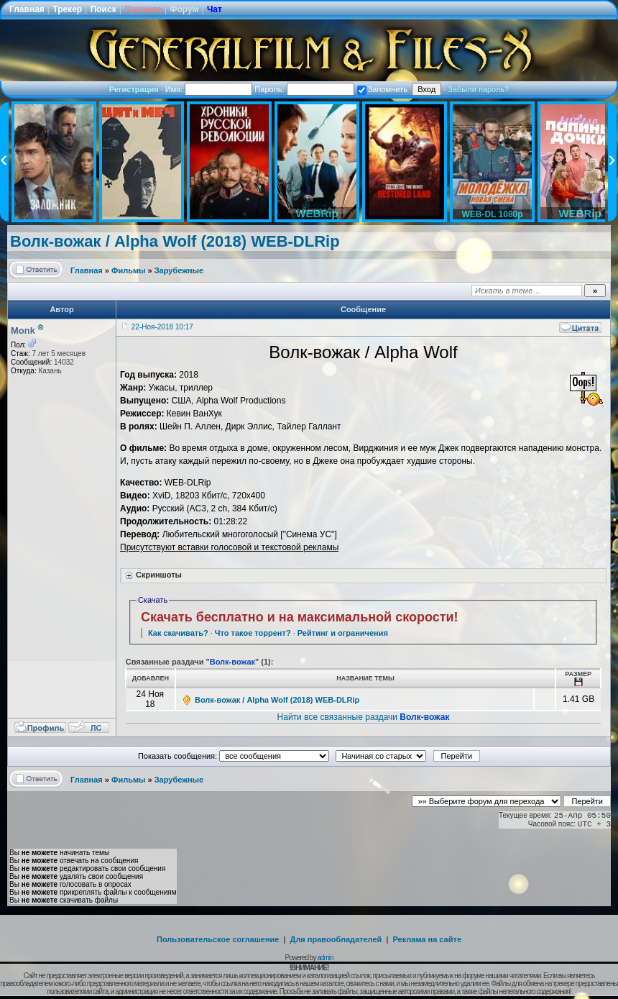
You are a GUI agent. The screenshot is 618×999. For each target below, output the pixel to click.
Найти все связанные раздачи (363, 717)
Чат (214, 9)
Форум (184, 9)
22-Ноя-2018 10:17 (162, 327)
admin (325, 958)
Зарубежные (178, 270)
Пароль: (304, 89)
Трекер (67, 9)
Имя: (209, 89)
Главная (27, 9)
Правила (143, 9)
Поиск (103, 9)
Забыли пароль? (478, 89)
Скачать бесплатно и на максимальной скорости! (299, 617)
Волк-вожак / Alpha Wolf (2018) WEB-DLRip (175, 241)
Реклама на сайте (426, 939)
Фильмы (128, 270)
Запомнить (382, 89)
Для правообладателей (336, 939)
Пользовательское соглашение (218, 939)
